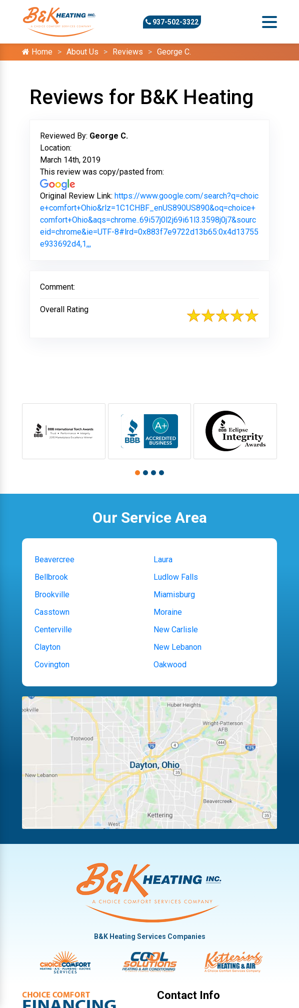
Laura (163, 559)
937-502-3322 (172, 22)
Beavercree (54, 559)
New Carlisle (176, 629)
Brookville (52, 594)
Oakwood (170, 664)
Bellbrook (51, 577)
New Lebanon (178, 647)
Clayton (47, 647)
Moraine (168, 612)
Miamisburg (174, 594)
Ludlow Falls (176, 577)
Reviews (127, 52)
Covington (52, 664)
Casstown (52, 612)
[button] (137, 472)
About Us (82, 52)
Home (37, 52)
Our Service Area (149, 517)
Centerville (53, 629)
